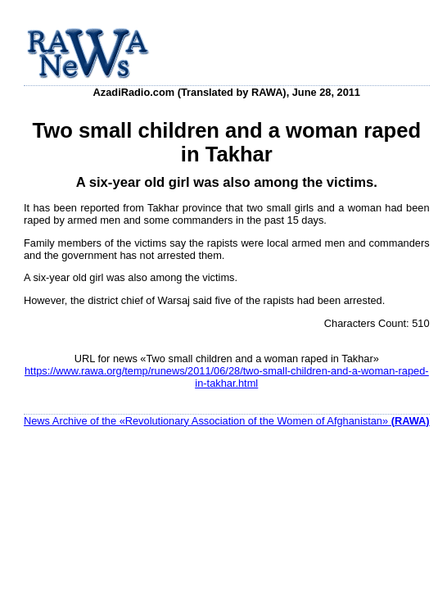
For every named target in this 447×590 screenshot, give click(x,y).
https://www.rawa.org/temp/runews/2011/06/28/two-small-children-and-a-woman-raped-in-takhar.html (227, 377)
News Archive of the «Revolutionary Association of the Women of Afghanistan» (227, 421)
